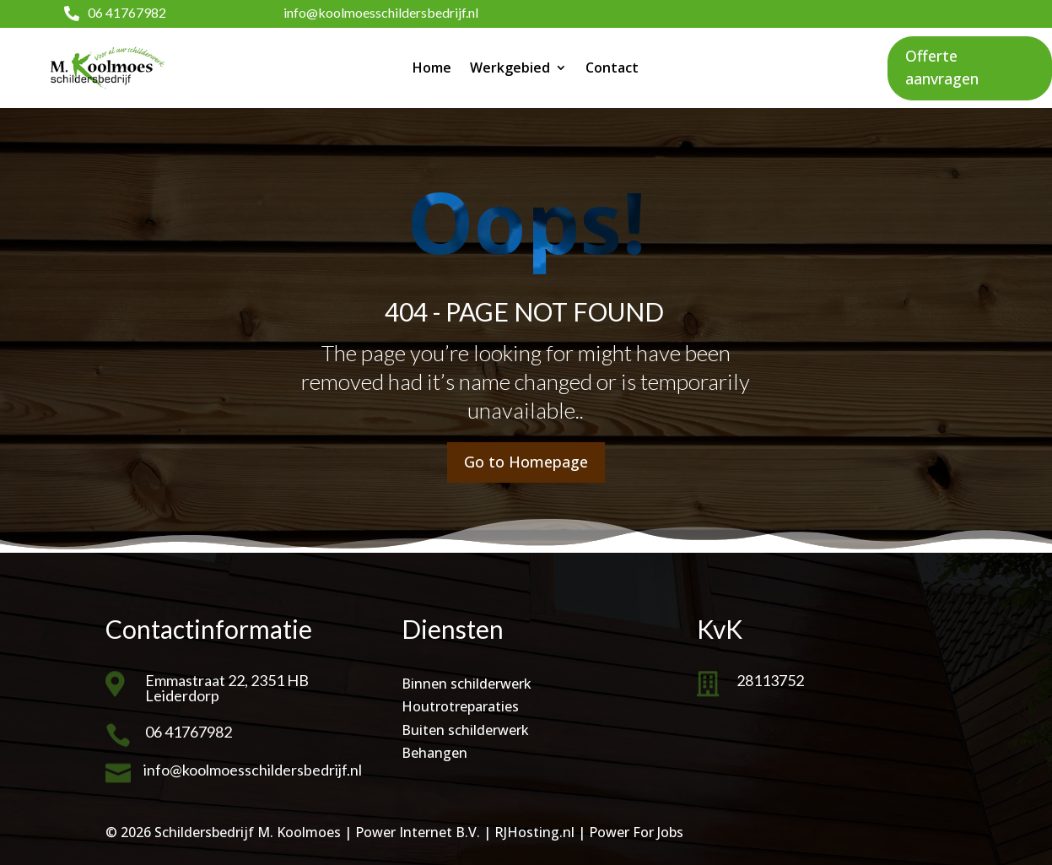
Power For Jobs (636, 832)
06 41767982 (127, 12)
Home (432, 67)
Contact (612, 67)
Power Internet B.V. (417, 832)
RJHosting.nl (534, 832)
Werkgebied (510, 67)
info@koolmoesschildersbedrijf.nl (380, 12)
